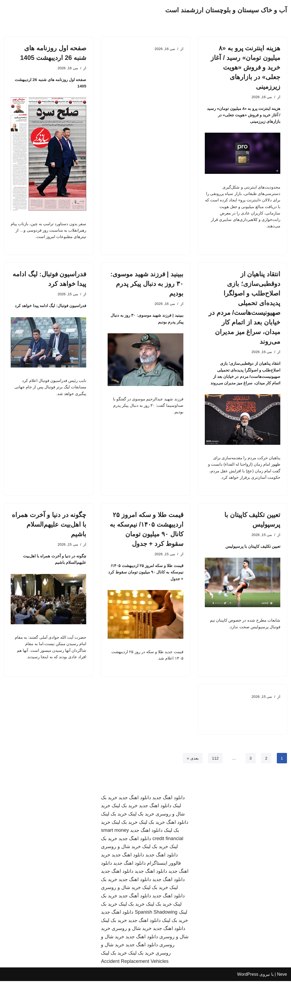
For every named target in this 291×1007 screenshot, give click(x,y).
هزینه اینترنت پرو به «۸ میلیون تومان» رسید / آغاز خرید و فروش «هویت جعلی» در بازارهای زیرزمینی (245, 67)
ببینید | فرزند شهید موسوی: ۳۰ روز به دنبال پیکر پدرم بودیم (146, 288)
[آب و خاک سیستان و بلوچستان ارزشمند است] (226, 10)
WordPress (247, 1000)
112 (214, 783)
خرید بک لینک (125, 831)
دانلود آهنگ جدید (135, 921)
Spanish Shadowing (156, 938)
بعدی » (191, 783)
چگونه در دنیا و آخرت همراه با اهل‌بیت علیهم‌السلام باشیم (49, 543)
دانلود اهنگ (177, 848)
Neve (282, 1000)
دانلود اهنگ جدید (168, 823)
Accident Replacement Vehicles (134, 987)
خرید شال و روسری (121, 872)
